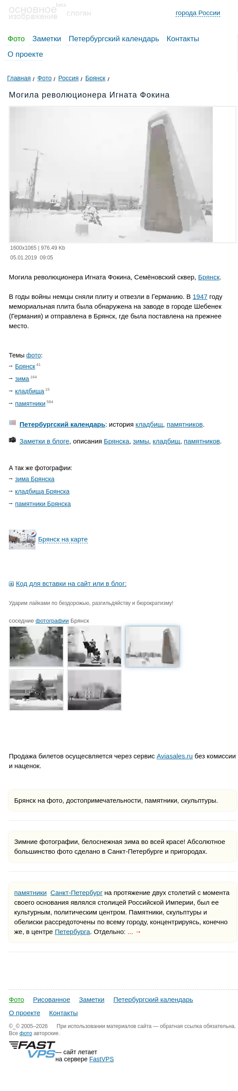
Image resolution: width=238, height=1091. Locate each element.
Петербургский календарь (114, 39)
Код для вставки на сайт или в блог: (71, 583)
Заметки (46, 39)
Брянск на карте (63, 539)
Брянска (116, 441)
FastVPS (102, 1059)
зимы (141, 441)
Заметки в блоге (44, 441)
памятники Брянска (43, 503)
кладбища (29, 391)
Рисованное (51, 999)
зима (22, 378)
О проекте (25, 54)
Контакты (183, 39)
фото (33, 355)
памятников (185, 424)
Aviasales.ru (174, 756)
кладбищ (149, 424)
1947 (200, 296)
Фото (16, 39)
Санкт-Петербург (77, 892)
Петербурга (72, 931)
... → (135, 931)
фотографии (52, 620)
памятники (30, 403)
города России (198, 12)
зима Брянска (35, 479)
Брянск (209, 277)
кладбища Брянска (42, 491)
